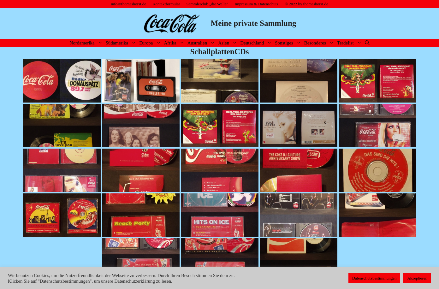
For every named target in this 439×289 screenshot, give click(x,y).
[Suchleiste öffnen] (367, 43)
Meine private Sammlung (253, 23)
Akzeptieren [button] (417, 278)
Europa (150, 43)
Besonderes (319, 43)
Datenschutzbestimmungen (374, 278)
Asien (228, 43)
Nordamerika (86, 43)
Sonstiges (289, 43)
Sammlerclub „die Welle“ (207, 4)
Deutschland (256, 43)
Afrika (175, 43)
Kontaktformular (166, 4)
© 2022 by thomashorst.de (306, 4)
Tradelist (350, 43)
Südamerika (122, 43)
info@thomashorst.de (128, 4)
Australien (202, 43)
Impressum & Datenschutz (257, 4)
